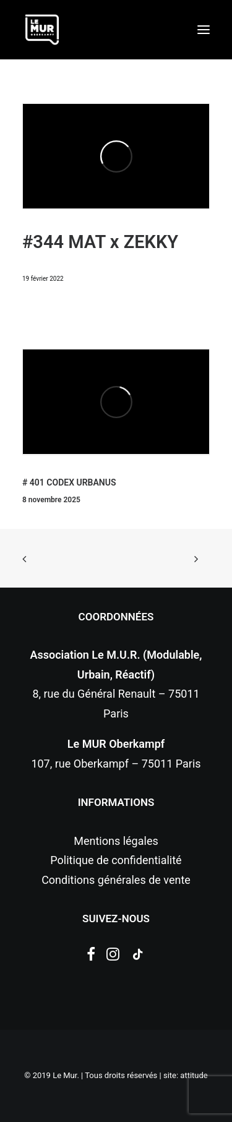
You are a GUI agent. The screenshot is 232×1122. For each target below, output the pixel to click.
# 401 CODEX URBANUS (69, 482)
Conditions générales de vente (116, 879)
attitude (193, 1075)
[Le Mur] (42, 29)
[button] (203, 29)
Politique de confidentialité (115, 860)
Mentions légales (116, 840)
